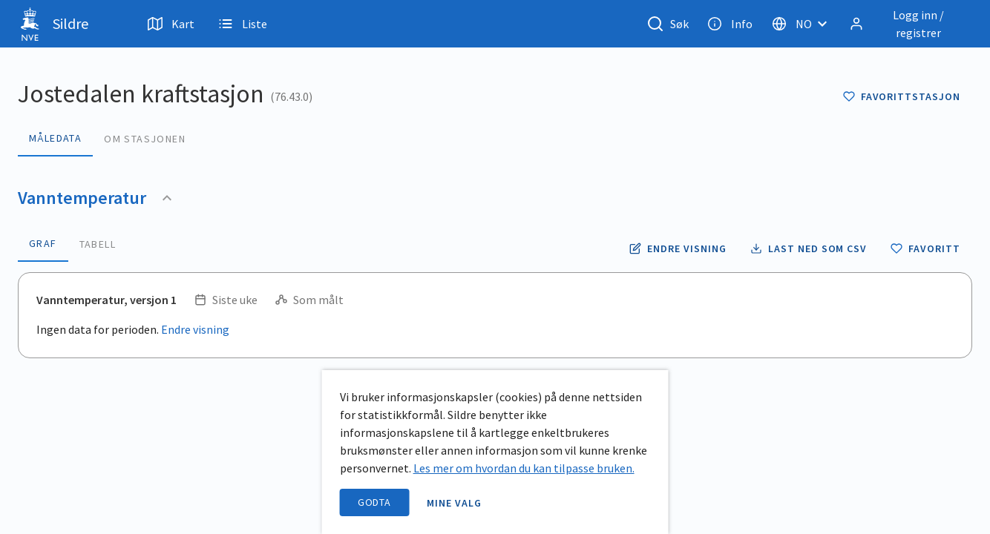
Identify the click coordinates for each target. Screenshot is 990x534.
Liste (242, 23)
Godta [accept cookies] (375, 502)
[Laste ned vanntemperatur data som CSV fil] (808, 248)
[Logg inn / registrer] (907, 23)
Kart (171, 23)
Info (730, 23)
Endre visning (195, 329)
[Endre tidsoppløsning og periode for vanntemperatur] (677, 248)
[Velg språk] (803, 23)
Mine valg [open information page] (454, 503)
